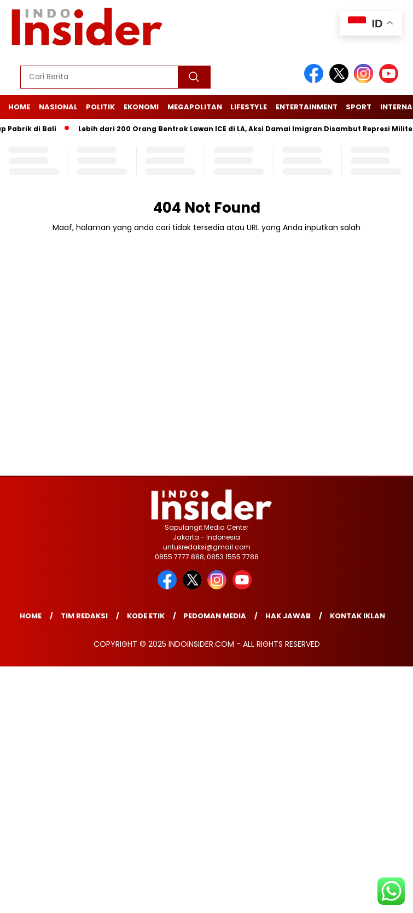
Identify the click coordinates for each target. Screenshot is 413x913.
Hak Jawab (288, 616)
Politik (100, 107)
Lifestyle (248, 107)
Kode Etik (146, 616)
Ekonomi (141, 107)
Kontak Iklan (357, 616)
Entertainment (307, 107)
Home (19, 107)
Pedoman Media (214, 616)
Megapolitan (194, 107)
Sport (358, 107)
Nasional (58, 107)
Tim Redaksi (84, 616)
